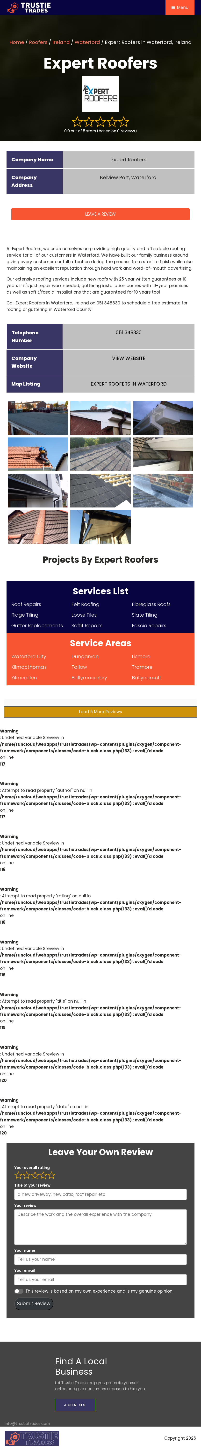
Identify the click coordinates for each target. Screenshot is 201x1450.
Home (16, 42)
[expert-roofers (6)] (163, 454)
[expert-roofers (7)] (38, 490)
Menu (180, 7)
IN (129, 384)
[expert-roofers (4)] (38, 454)
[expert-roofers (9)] (163, 490)
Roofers (38, 42)
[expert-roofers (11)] (100, 527)
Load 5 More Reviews (100, 712)
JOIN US (75, 1405)
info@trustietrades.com (27, 1423)
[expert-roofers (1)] (38, 418)
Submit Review (33, 1303)
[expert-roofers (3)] (163, 418)
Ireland (61, 42)
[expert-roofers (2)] (100, 418)
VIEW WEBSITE (128, 358)
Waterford (87, 42)
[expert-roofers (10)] (38, 527)
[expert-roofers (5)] (100, 454)
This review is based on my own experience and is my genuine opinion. (99, 1291)
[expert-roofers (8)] (100, 490)
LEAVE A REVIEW (100, 214)
